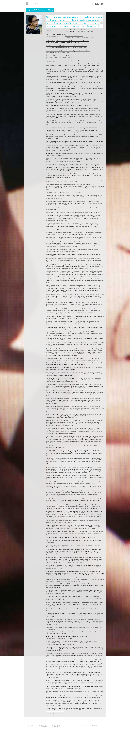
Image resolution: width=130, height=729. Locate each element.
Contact (43, 727)
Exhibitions (56, 725)
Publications (70, 725)
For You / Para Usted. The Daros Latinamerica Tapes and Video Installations (68, 51)
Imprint (55, 727)
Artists (30, 725)
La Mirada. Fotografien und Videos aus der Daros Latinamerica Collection (67, 41)
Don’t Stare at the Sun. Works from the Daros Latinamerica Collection (66, 46)
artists (37, 3)
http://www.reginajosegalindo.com (56, 34)
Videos (83, 725)
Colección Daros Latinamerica (74, 36)
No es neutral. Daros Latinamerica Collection (59, 56)
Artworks (53, 713)
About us (31, 727)
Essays (94, 725)
